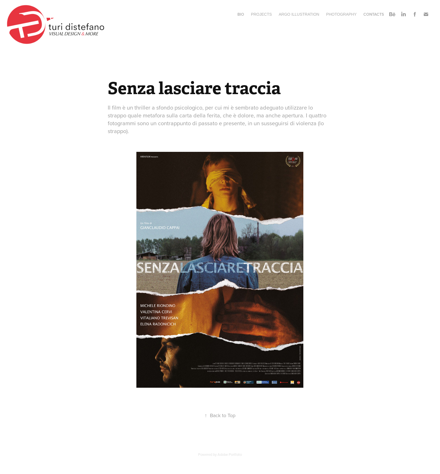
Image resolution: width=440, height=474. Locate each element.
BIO (240, 14)
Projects (261, 14)
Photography (341, 14)
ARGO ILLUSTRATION (299, 14)
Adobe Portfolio (229, 454)
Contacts (373, 14)
